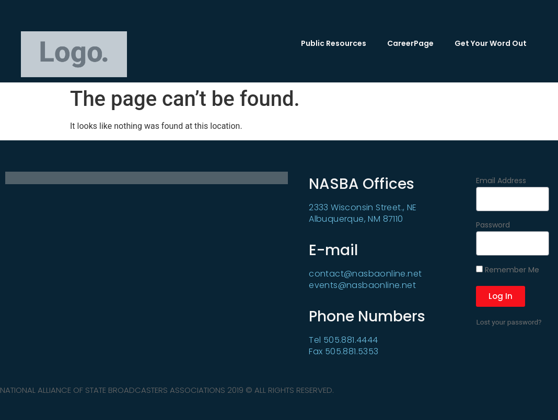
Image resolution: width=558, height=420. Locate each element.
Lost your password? (508, 322)
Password (493, 225)
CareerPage (410, 43)
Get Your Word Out (491, 43)
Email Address (501, 181)
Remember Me (507, 270)
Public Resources (333, 43)
